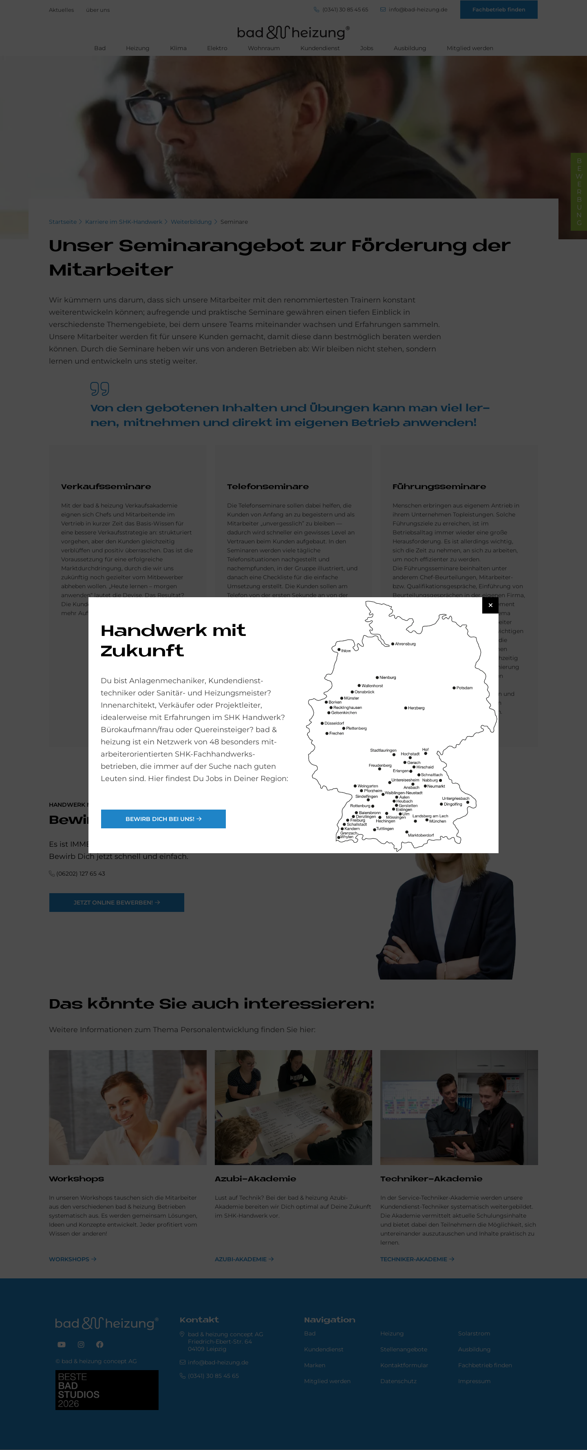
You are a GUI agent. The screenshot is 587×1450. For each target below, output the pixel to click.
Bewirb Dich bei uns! (160, 819)
